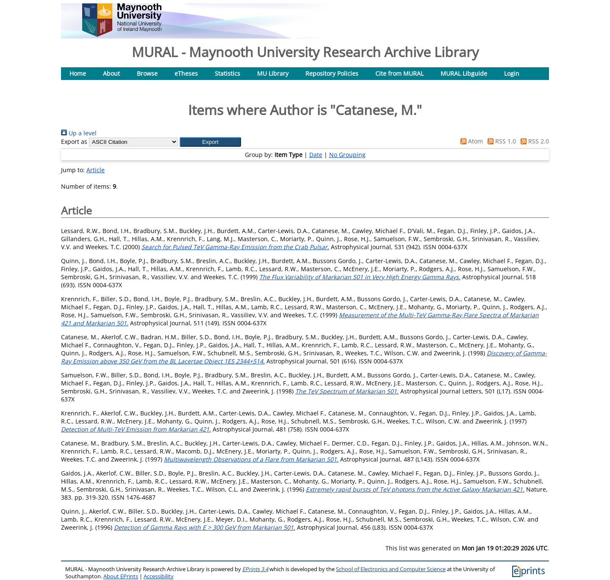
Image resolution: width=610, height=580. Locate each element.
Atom (470, 141)
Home (77, 73)
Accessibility (159, 576)
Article (95, 170)
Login (511, 73)
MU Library (272, 73)
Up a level (79, 133)
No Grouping (347, 155)
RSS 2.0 (533, 141)
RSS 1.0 (500, 141)
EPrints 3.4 (255, 569)
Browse (147, 73)
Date (315, 155)
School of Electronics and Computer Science (391, 569)
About (111, 73)
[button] (210, 142)
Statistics (227, 73)
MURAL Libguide (464, 73)
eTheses (186, 73)
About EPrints (120, 576)
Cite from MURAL (399, 73)
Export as (74, 141)
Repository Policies (331, 73)
